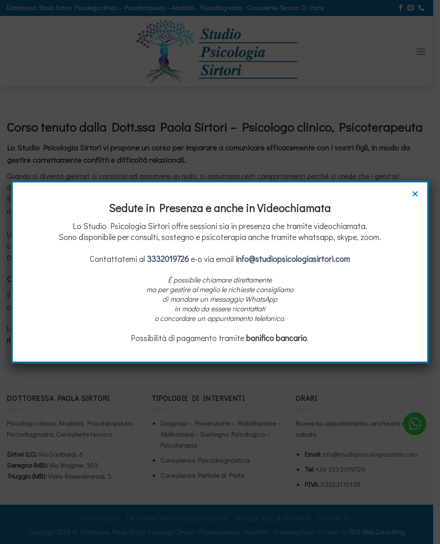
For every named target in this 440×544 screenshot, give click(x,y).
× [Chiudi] (415, 192)
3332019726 (168, 258)
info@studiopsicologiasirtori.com (293, 258)
